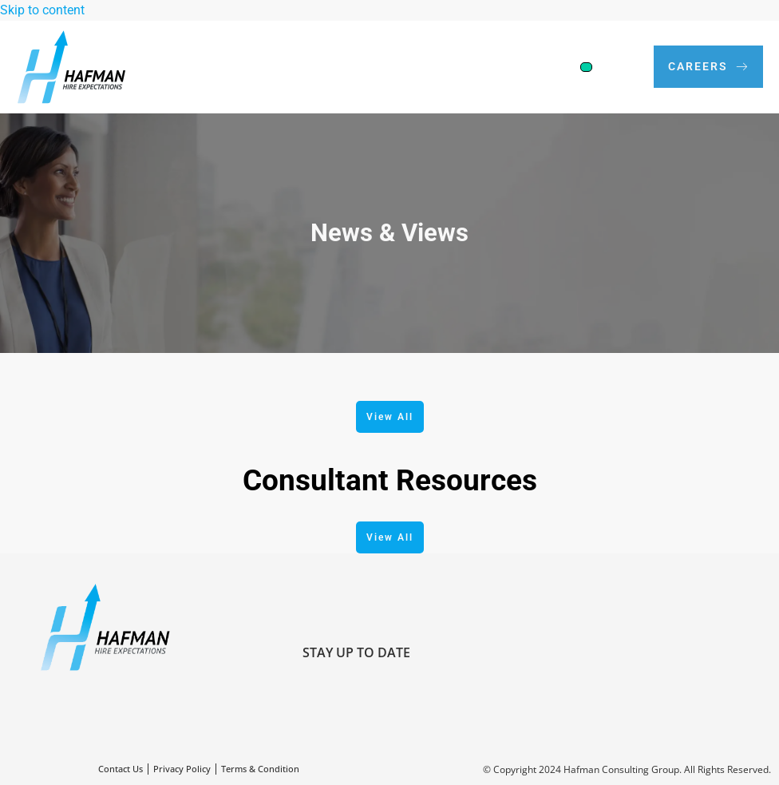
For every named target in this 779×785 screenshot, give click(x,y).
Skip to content (42, 10)
